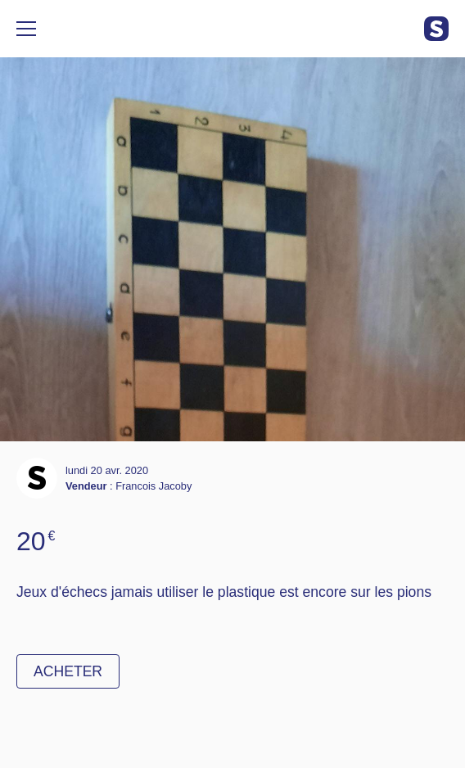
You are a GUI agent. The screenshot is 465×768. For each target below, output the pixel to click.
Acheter (68, 671)
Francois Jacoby (153, 486)
